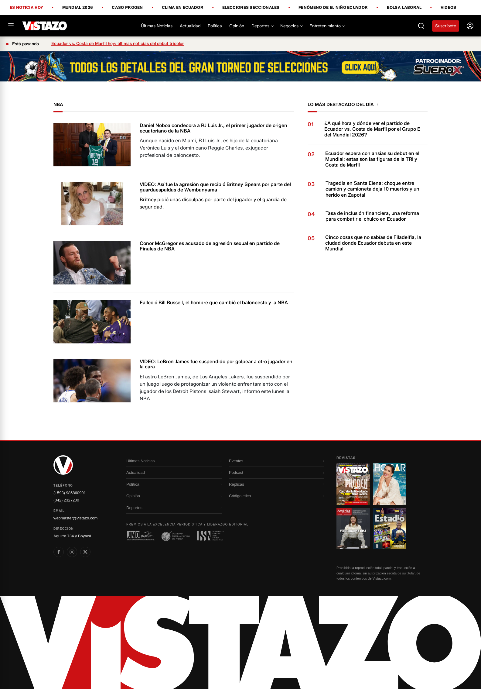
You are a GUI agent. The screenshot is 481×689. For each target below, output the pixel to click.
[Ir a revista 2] (389, 484)
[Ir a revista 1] (353, 484)
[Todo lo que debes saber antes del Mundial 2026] (240, 66)
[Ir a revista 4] (389, 528)
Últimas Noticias (156, 26)
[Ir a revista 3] (353, 528)
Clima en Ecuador (182, 7)
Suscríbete (445, 26)
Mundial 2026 (77, 7)
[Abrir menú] (11, 25)
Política (215, 26)
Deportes (262, 26)
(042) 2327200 (66, 500)
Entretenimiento (326, 26)
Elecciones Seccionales (251, 7)
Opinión (236, 26)
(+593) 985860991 (69, 493)
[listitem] (58, 552)
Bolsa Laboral (404, 7)
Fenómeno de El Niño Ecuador (333, 7)
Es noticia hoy (26, 7)
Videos (448, 7)
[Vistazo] (45, 26)
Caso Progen (127, 7)
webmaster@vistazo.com (75, 518)
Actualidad (190, 26)
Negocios (291, 26)
